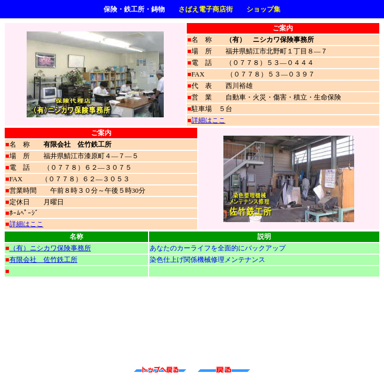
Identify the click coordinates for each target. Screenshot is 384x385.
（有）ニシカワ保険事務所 (50, 248)
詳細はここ (208, 120)
